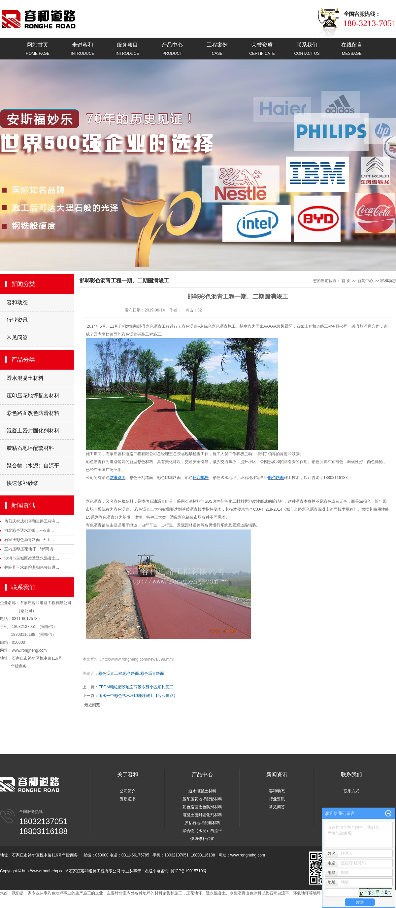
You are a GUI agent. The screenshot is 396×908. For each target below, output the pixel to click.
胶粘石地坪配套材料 (30, 448)
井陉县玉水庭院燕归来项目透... (31, 567)
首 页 (346, 280)
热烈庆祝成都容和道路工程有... (31, 521)
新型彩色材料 (141, 461)
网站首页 (37, 49)
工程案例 (217, 49)
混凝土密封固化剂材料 (33, 430)
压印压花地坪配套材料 (33, 395)
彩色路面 (131, 673)
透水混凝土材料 (25, 378)
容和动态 (17, 302)
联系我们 (306, 49)
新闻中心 (365, 280)
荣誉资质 (262, 49)
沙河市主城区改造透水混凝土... (31, 558)
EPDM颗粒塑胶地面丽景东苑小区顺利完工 (135, 687)
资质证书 (128, 799)
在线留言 (351, 49)
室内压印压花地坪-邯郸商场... (30, 549)
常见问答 (17, 337)
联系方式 (351, 791)
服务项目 (127, 49)
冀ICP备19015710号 (189, 871)
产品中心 (172, 49)
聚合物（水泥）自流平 (33, 465)
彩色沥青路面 (152, 673)
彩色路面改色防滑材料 (33, 413)
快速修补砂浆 (22, 483)
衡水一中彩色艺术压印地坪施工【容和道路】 (138, 695)
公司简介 (128, 791)
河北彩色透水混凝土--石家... (29, 530)
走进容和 (82, 49)
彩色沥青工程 (110, 673)
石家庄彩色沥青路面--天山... (29, 539)
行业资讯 (17, 320)
